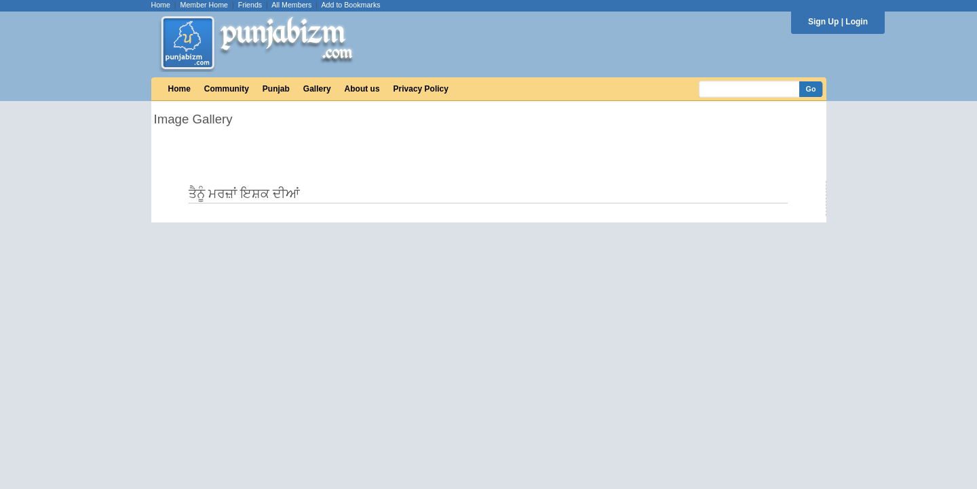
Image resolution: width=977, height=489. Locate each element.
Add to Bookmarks (350, 5)
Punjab (276, 89)
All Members (291, 5)
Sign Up (823, 21)
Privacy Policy (421, 89)
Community (226, 89)
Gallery (317, 89)
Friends (250, 5)
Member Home (204, 5)
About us (362, 89)
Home (160, 5)
